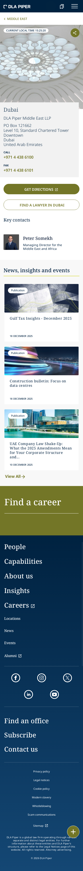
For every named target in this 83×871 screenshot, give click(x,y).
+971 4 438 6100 (18, 157)
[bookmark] (61, 6)
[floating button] (73, 832)
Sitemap (38, 826)
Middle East (17, 19)
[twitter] (67, 677)
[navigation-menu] (74, 6)
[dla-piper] (17, 6)
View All (15, 476)
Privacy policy (41, 771)
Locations (12, 618)
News (9, 630)
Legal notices (41, 780)
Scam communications (42, 815)
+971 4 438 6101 (18, 170)
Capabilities (23, 561)
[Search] (51, 6)
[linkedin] (28, 694)
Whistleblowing (41, 806)
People (15, 546)
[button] (41, 504)
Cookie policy (41, 789)
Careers (16, 605)
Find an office (26, 720)
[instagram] (41, 677)
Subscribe (20, 734)
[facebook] (15, 677)
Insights (17, 590)
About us (18, 575)
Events (9, 642)
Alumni (10, 655)
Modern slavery (41, 797)
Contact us (21, 749)
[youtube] (54, 694)
